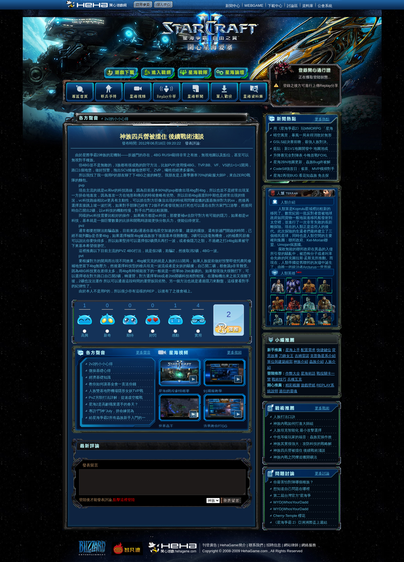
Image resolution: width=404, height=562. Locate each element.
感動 (175, 335)
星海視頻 (137, 92)
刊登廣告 (209, 545)
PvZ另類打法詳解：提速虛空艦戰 (116, 397)
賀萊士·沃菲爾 (293, 320)
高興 (84, 335)
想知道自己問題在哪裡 (291, 489)
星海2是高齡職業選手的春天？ (113, 404)
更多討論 (322, 473)
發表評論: (193, 143)
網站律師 (291, 545)
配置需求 (308, 350)
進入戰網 (158, 73)
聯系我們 (256, 545)
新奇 (107, 335)
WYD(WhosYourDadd (290, 502)
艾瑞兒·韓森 (309, 303)
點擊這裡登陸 (124, 500)
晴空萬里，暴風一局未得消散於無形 (302, 135)
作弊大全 (292, 373)
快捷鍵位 (324, 350)
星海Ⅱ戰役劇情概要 (180, 388)
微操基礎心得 (100, 371)
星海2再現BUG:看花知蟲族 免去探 (301, 175)
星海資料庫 (253, 92)
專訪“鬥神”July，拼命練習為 (111, 411)
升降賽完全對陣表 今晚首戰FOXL (300, 155)
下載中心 (275, 6)
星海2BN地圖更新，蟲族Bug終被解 (302, 162)
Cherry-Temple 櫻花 (289, 516)
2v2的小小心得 (117, 119)
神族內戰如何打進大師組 (293, 423)
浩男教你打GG (225, 423)
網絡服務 (308, 545)
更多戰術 (322, 408)
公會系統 (325, 6)
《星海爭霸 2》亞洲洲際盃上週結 (300, 522)
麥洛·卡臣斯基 (309, 320)
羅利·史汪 (324, 303)
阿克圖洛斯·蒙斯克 (309, 285)
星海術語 (308, 373)
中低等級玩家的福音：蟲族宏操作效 (302, 437)
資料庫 (307, 6)
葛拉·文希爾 (324, 320)
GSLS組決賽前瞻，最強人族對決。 (302, 142)
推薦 (228, 328)
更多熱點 (322, 119)
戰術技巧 (279, 379)
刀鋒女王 (286, 356)
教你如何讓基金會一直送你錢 (112, 384)
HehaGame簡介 (233, 545)
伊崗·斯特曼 (277, 320)
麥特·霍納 (324, 285)
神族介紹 (301, 362)
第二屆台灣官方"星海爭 (292, 495)
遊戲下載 (121, 73)
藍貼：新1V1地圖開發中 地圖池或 (300, 148)
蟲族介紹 (316, 362)
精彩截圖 (292, 385)
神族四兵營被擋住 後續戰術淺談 (299, 450)
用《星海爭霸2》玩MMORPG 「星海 (303, 128)
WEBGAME (254, 5)
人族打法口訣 (284, 417)
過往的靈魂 (288, 391)
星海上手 (292, 350)
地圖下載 (224, 92)
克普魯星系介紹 (323, 356)
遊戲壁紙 (308, 385)
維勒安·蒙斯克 (277, 303)
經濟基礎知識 (100, 377)
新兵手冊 (108, 92)
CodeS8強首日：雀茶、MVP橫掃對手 (303, 169)
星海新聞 (195, 92)
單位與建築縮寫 (280, 362)
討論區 (292, 6)
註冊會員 (142, 4)
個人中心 (163, 4)
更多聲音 (143, 352)
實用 (198, 335)
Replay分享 (166, 92)
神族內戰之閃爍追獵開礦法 (295, 457)
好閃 (152, 335)
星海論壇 (231, 73)
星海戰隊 (194, 73)
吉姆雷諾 (302, 356)
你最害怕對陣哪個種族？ (293, 482)
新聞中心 (232, 6)
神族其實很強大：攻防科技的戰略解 (302, 444)
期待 (130, 335)
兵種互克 (294, 379)
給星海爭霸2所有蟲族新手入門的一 (117, 418)
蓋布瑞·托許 (293, 303)
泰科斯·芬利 (293, 285)
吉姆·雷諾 (277, 285)
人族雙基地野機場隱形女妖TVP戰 (116, 391)
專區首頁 (80, 92)
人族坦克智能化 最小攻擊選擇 (297, 430)
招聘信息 (273, 545)
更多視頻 (234, 352)
